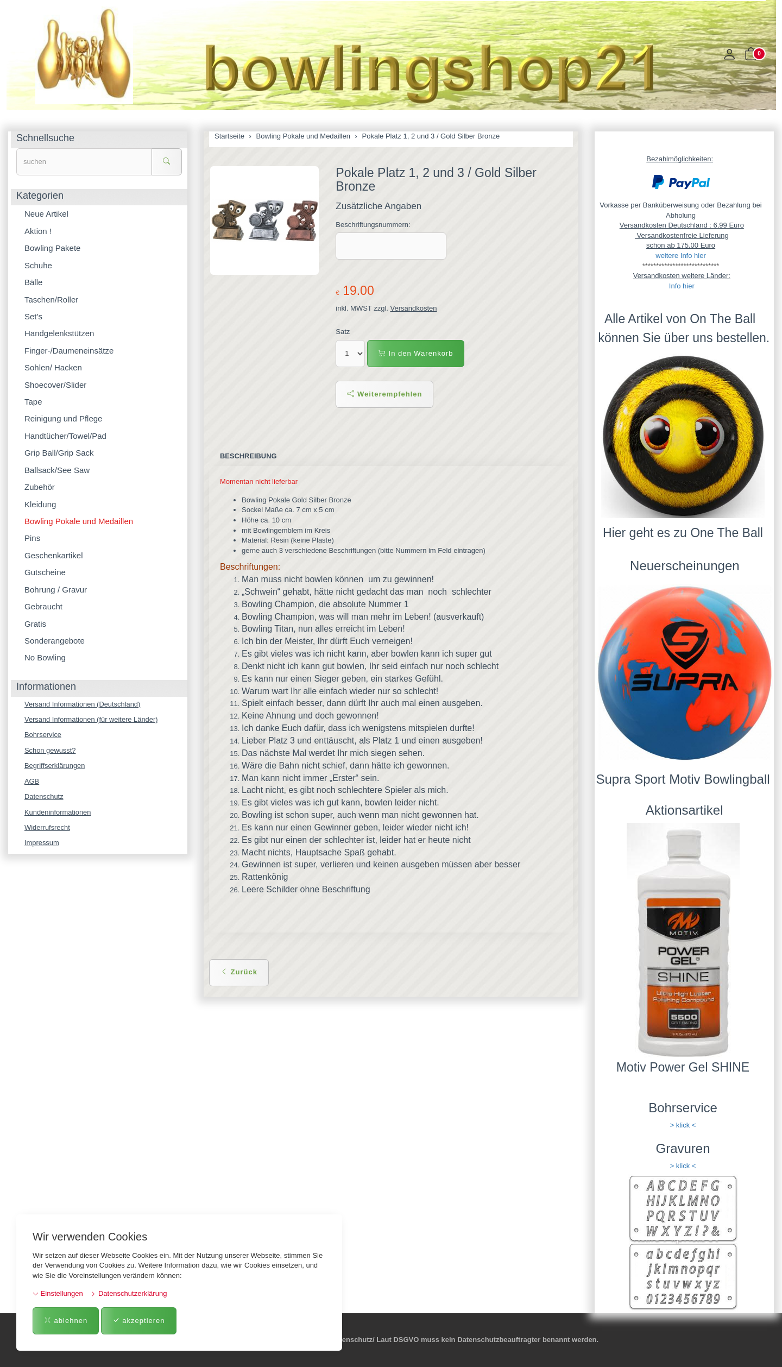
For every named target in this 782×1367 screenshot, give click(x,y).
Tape (33, 401)
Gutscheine (45, 572)
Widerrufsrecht (47, 828)
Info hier (682, 286)
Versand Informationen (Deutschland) (82, 704)
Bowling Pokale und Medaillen (78, 521)
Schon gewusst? (50, 750)
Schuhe (38, 265)
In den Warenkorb (416, 353)
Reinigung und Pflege (63, 418)
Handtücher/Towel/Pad (65, 435)
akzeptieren (138, 1320)
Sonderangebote (54, 640)
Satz (343, 331)
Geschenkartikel (53, 555)
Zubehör (39, 487)
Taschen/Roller (51, 299)
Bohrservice (43, 735)
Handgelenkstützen (59, 333)
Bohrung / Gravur (55, 589)
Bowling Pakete (52, 248)
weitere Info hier (680, 255)
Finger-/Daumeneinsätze (68, 350)
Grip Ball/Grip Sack (59, 452)
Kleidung (40, 504)
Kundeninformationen (58, 812)
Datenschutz (44, 797)
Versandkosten (413, 308)
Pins (32, 538)
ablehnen (65, 1320)
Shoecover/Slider (55, 384)
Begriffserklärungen (55, 766)
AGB (31, 781)
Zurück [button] (238, 972)
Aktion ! (38, 231)
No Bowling (45, 657)
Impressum (41, 844)
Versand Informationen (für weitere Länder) (91, 719)
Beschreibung (248, 456)
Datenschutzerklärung (128, 1293)
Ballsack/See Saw (57, 470)
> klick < (683, 1125)
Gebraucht (43, 606)
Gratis (35, 623)
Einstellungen (58, 1293)
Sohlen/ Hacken (53, 367)
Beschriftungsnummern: (373, 225)
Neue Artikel (46, 213)
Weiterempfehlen (384, 394)
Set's (33, 316)
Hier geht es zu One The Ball (683, 533)
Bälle (33, 282)
